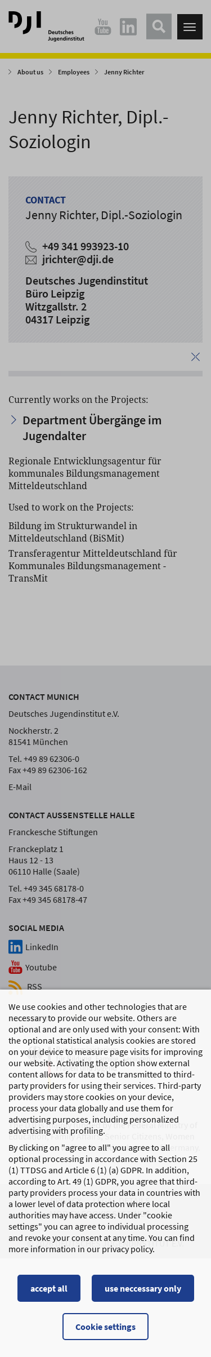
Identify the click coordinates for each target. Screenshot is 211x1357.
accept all (49, 1288)
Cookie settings (105, 1326)
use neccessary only (143, 1288)
